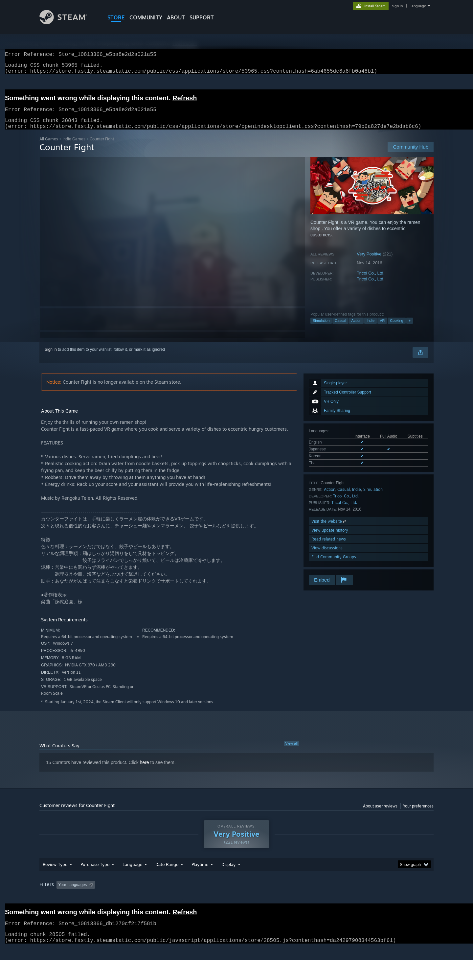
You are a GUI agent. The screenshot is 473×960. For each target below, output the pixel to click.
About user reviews (380, 813)
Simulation (321, 328)
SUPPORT (202, 17)
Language (132, 872)
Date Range (166, 872)
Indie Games (73, 146)
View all (291, 751)
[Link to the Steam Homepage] (63, 22)
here (144, 770)
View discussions (327, 555)
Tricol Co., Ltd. (370, 280)
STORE (116, 17)
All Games (48, 146)
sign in (397, 6)
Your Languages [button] (72, 892)
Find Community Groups (333, 564)
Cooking (396, 328)
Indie (370, 328)
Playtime (199, 872)
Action (356, 328)
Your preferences (418, 813)
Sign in (51, 357)
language (418, 6)
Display (228, 872)
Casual (340, 328)
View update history (329, 538)
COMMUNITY (145, 17)
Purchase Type (94, 872)
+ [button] (410, 328)
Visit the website (329, 529)
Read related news (328, 546)
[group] (236, 893)
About (176, 17)
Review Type (55, 872)
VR (382, 328)
